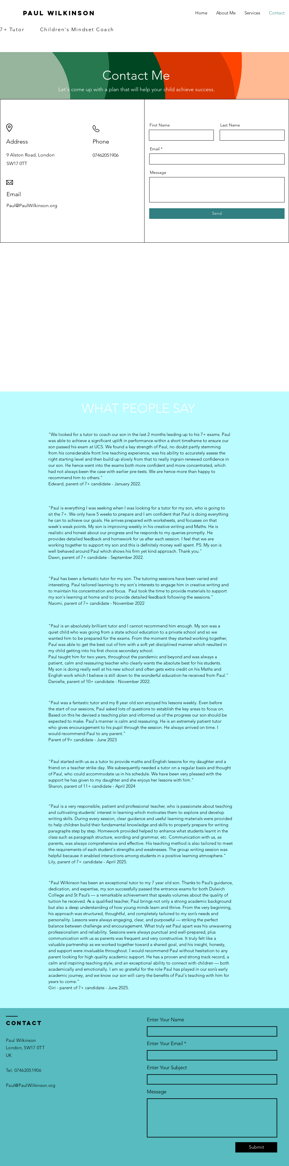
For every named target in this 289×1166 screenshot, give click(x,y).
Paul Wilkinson (59, 13)
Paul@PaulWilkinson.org (30, 1085)
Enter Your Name (165, 1019)
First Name (160, 125)
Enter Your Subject (167, 1067)
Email (155, 149)
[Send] (217, 213)
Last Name (230, 125)
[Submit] (256, 1147)
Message (158, 172)
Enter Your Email (165, 1043)
